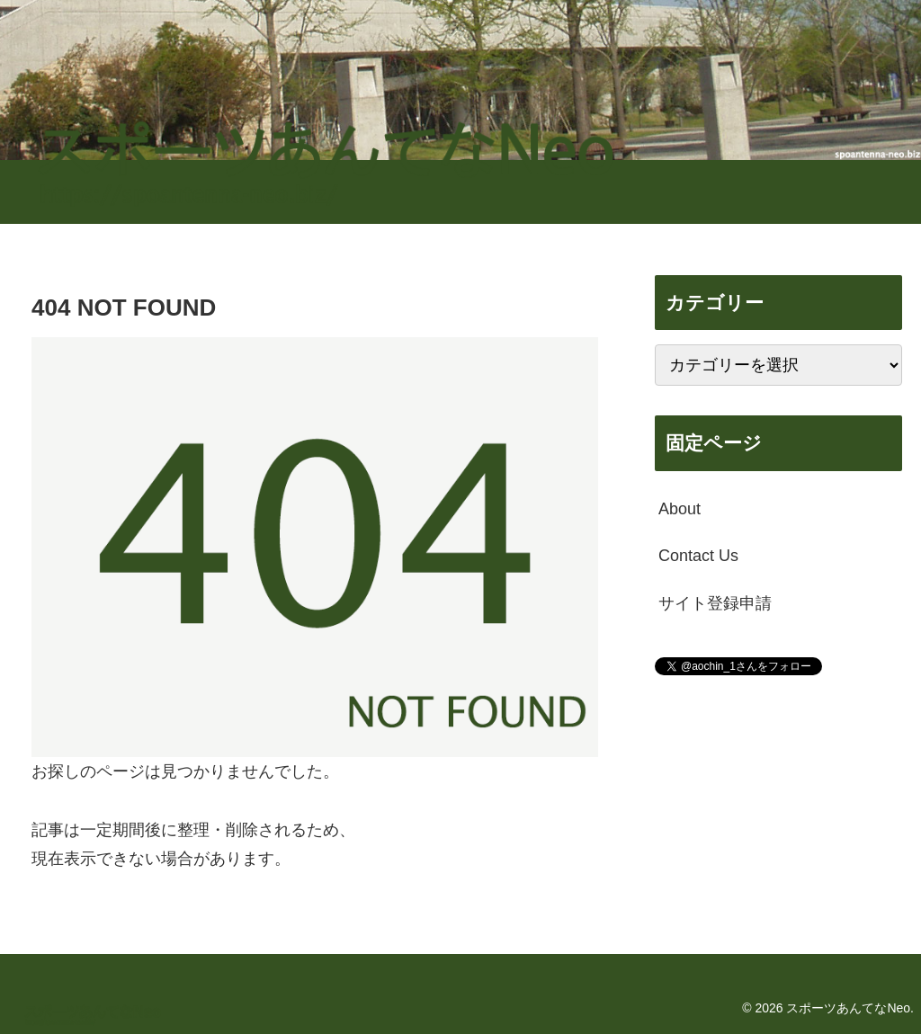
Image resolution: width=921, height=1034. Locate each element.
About (679, 509)
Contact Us (698, 556)
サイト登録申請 (715, 603)
